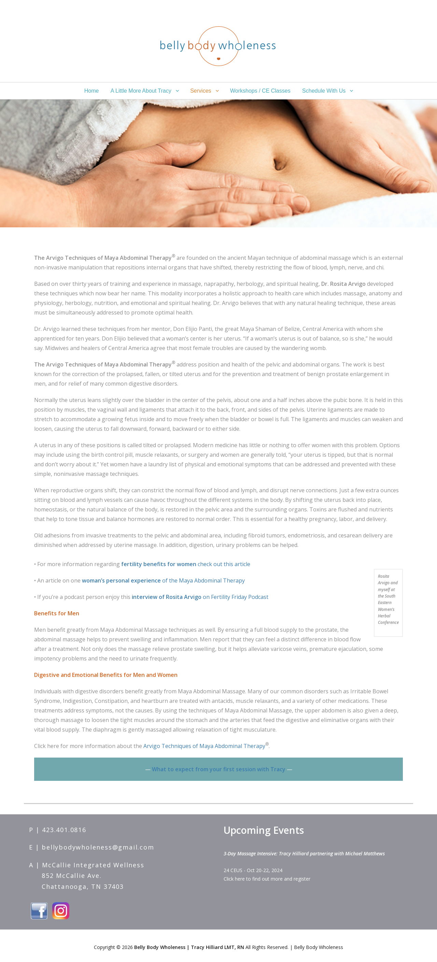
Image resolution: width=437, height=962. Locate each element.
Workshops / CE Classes (260, 91)
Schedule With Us (324, 91)
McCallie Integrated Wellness (93, 865)
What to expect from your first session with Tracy (218, 769)
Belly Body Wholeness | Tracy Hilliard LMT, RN (189, 947)
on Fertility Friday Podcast (200, 597)
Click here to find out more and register (267, 879)
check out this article (185, 564)
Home (91, 91)
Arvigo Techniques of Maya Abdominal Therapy (204, 746)
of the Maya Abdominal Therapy (164, 580)
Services (200, 91)
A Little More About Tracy (141, 91)
